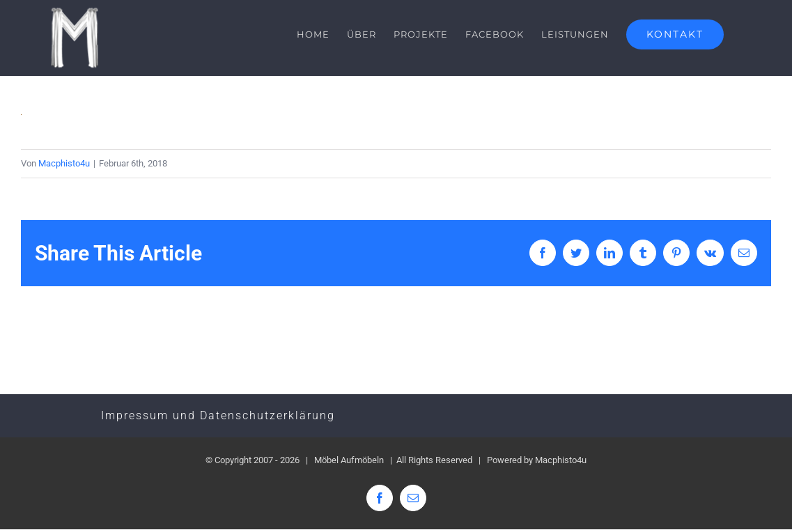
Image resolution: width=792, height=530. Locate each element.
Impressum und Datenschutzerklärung (218, 416)
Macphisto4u (64, 163)
